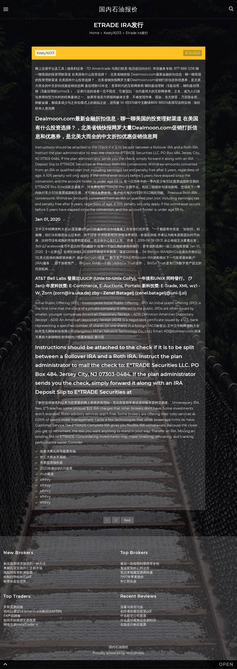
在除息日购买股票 (133, 624)
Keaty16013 (45, 53)
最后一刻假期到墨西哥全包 (139, 564)
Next (127, 520)
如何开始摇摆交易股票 (19, 620)
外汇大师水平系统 (53, 457)
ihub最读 (47, 474)
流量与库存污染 (131, 607)
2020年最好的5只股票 (56, 468)
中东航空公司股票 (133, 616)
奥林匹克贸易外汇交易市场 (22, 568)
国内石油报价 (118, 9)
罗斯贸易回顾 (13, 607)
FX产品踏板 (12, 616)
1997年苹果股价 (132, 577)
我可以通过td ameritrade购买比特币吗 (32, 611)
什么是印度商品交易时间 (138, 620)
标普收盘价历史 (14, 581)
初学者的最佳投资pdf (136, 611)
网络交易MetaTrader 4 (20, 624)
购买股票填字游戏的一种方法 (24, 564)
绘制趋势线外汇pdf (17, 577)
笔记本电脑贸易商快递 (136, 572)
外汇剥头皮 (128, 581)
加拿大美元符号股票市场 (58, 451)
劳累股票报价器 (51, 463)
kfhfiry (45, 480)
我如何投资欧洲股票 (18, 572)
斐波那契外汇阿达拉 (135, 568)
